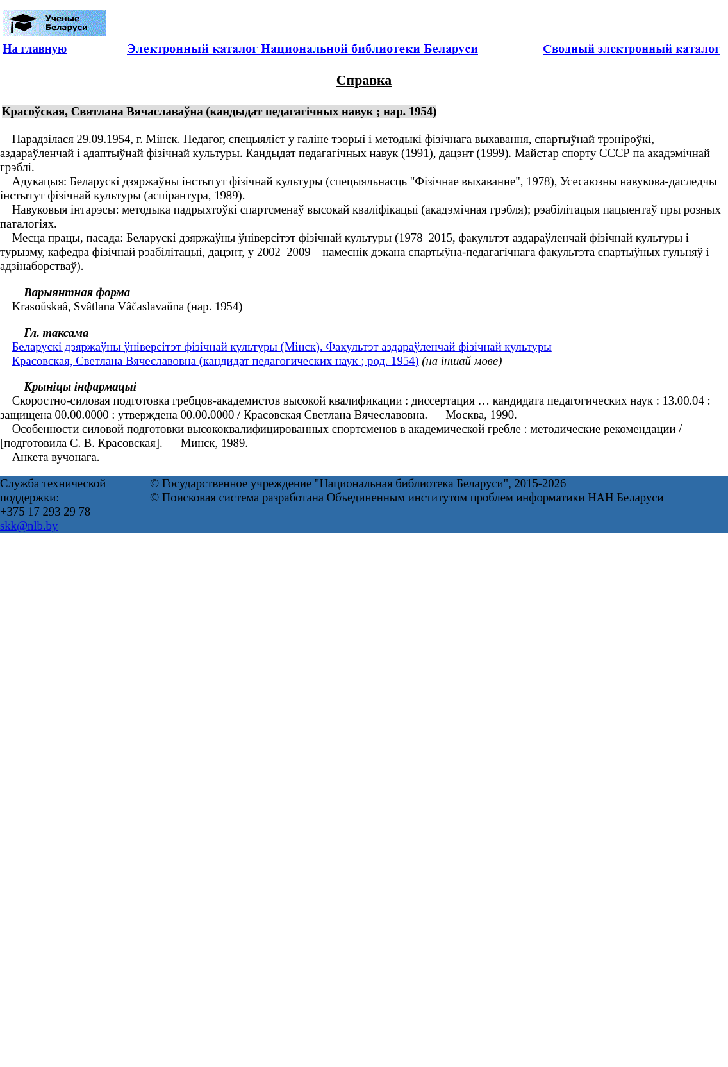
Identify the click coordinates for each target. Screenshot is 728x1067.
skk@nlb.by (29, 525)
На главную (35, 48)
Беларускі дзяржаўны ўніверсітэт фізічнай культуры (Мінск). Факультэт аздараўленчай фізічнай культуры (282, 346)
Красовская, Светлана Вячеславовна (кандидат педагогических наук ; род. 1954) (215, 360)
